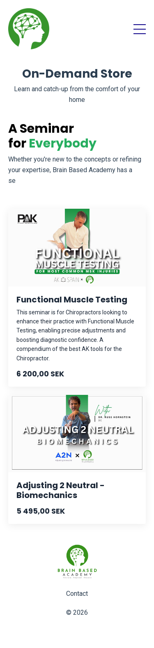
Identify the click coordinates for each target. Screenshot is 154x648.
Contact (77, 593)
